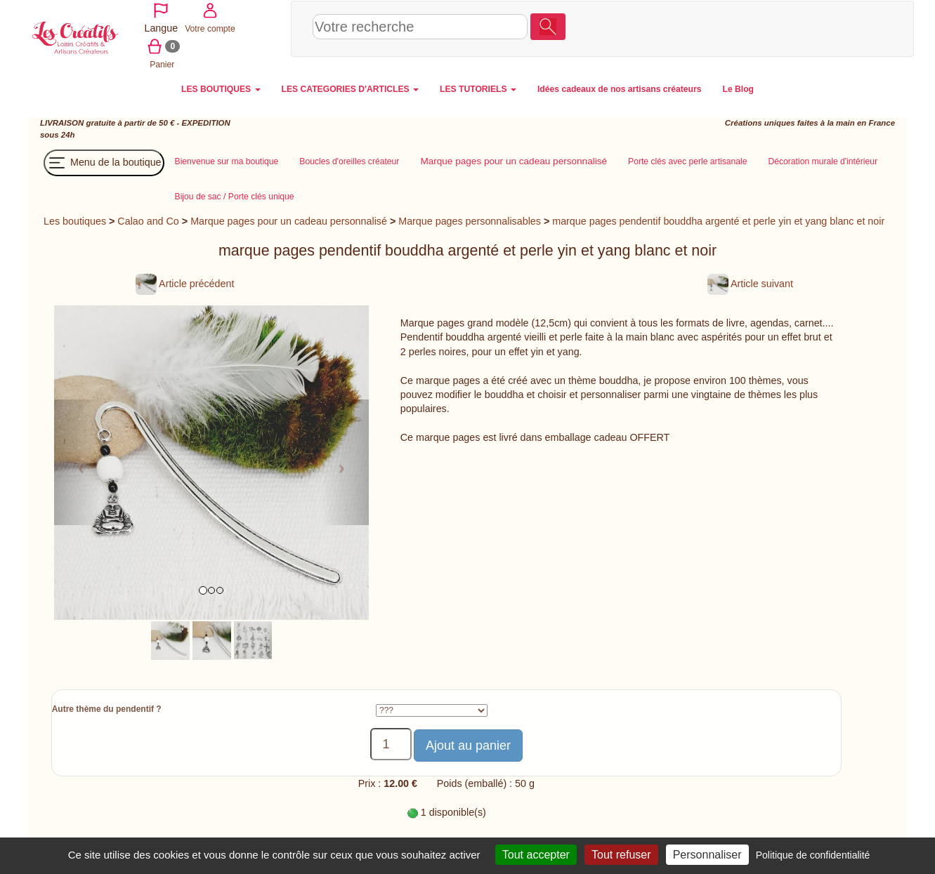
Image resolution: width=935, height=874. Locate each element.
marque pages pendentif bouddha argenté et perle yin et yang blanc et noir (718, 219)
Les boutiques (75, 219)
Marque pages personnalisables (469, 219)
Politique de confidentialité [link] (813, 855)
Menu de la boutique (104, 161)
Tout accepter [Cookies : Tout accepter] (536, 855)
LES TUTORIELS (478, 88)
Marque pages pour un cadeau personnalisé (288, 219)
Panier (847, 27)
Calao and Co (147, 219)
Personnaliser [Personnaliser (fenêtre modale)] (707, 855)
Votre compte (797, 27)
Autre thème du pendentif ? (107, 708)
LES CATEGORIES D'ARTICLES (350, 88)
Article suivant (750, 282)
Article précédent (185, 282)
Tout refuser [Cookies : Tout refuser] (620, 855)
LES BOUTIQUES (221, 88)
